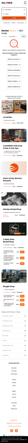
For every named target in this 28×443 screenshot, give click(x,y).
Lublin (14, 385)
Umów (22, 252)
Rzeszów (14, 368)
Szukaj (14, 18)
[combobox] (14, 9)
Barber (14, 23)
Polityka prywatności (14, 426)
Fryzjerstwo (6, 23)
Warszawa (14, 374)
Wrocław (14, 371)
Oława (14, 379)
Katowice (14, 403)
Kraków (14, 382)
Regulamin (14, 420)
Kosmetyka (20, 23)
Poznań (14, 397)
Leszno (14, 394)
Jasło (14, 406)
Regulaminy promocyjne (14, 423)
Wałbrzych (14, 409)
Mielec (14, 391)
